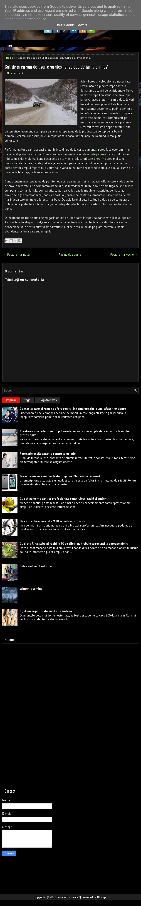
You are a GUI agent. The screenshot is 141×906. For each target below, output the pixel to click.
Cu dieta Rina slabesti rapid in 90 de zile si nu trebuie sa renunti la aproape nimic (74, 544)
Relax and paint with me (36, 566)
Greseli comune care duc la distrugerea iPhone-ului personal (60, 476)
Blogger (102, 897)
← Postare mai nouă (17, 255)
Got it (82, 25)
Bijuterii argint (30, 611)
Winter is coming (31, 589)
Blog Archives (48, 400)
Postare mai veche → (123, 255)
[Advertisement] (36, 714)
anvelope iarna (96, 154)
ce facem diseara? (68, 897)
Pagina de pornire (70, 255)
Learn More (65, 25)
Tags (27, 400)
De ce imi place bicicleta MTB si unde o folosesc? (53, 521)
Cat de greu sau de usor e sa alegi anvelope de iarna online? (56, 66)
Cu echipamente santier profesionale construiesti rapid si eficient (64, 499)
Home (9, 46)
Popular (11, 400)
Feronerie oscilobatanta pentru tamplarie (48, 454)
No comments (16, 73)
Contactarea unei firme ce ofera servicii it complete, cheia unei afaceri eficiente (73, 409)
